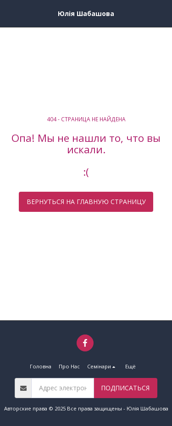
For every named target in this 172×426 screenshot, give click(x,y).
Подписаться (125, 387)
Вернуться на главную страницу (86, 201)
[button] (10, 13)
